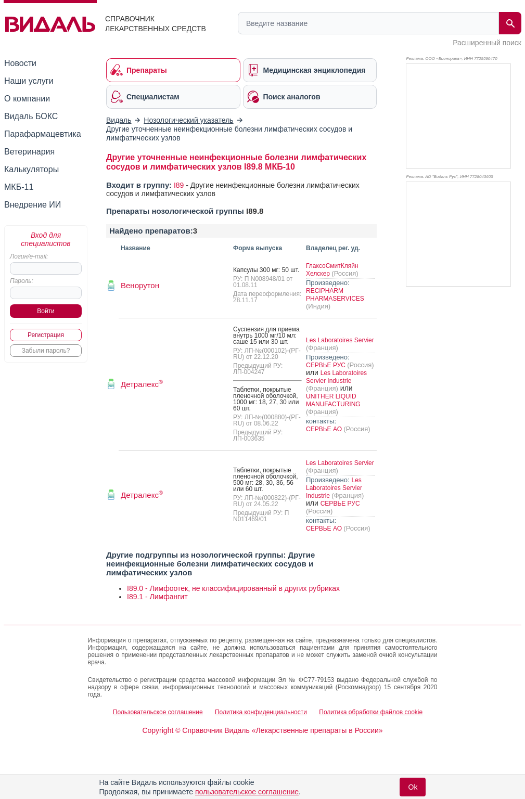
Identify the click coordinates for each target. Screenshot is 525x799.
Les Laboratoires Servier (340, 340)
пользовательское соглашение (247, 792)
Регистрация (46, 335)
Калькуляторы (31, 169)
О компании (27, 98)
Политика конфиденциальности (261, 712)
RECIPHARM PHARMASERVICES (335, 294)
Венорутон (140, 285)
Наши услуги (29, 80)
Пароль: (21, 281)
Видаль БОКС (31, 116)
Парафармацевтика (42, 134)
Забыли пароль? (46, 350)
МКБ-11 (18, 187)
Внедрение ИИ (32, 204)
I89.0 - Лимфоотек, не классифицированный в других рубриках (233, 588)
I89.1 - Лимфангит (157, 596)
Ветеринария (29, 151)
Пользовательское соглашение (158, 712)
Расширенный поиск (487, 42)
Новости (20, 63)
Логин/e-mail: (29, 256)
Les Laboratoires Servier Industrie (336, 376)
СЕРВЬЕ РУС (326, 365)
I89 (179, 185)
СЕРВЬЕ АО (324, 429)
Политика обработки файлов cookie (370, 712)
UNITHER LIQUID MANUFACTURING (333, 400)
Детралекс (142, 384)
